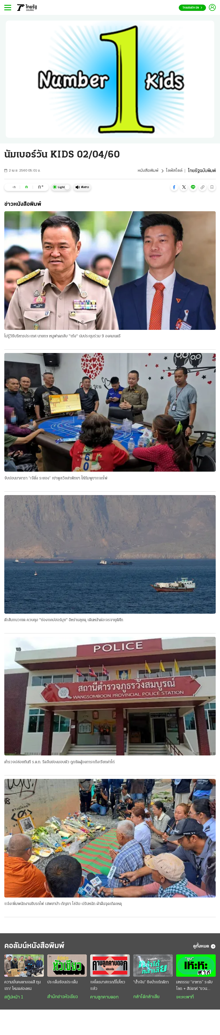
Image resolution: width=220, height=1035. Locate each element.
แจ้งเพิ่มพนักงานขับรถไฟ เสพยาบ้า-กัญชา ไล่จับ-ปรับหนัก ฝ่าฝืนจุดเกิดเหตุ (63, 905)
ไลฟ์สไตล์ (174, 171)
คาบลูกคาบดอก (104, 999)
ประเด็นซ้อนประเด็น (62, 984)
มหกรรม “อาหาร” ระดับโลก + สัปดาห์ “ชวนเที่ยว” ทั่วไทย (194, 988)
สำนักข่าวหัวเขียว (62, 999)
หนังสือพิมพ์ (148, 171)
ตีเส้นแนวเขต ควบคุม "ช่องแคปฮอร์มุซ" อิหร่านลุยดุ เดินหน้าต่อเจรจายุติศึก (63, 621)
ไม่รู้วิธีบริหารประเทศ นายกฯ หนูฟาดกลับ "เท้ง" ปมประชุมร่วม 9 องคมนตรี (62, 336)
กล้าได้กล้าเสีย (146, 999)
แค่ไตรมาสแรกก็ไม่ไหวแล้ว (107, 987)
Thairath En (192, 7)
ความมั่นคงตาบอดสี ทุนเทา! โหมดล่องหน (22, 987)
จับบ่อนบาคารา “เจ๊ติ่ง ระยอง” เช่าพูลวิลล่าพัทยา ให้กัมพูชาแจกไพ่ (55, 478)
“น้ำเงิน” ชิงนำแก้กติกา (151, 984)
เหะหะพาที (185, 999)
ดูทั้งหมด (204, 947)
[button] (174, 187)
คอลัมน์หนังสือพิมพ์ (38, 947)
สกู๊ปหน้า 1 (13, 999)
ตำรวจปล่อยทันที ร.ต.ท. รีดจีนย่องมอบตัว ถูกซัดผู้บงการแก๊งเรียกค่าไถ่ (59, 763)
